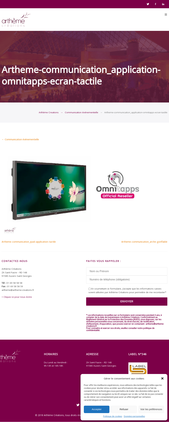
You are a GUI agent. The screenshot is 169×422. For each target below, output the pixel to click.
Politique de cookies (112, 416)
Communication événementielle (81, 112)
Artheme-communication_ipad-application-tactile (29, 241)
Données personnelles (134, 416)
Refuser (124, 409)
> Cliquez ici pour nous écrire (17, 296)
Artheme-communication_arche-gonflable (144, 241)
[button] (162, 378)
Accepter (96, 409)
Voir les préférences (151, 409)
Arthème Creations (49, 112)
